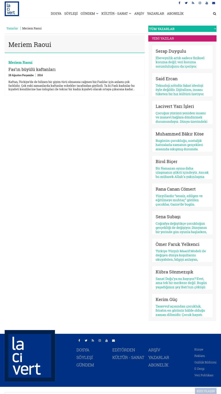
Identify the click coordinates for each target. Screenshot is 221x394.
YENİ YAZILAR (163, 38)
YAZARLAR (155, 13)
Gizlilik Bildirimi (205, 362)
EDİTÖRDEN (123, 349)
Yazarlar (12, 28)
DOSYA (56, 13)
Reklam (199, 356)
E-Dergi (199, 369)
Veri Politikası (203, 375)
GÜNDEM (88, 13)
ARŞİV (139, 13)
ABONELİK (175, 13)
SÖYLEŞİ (71, 13)
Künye (198, 349)
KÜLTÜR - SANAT (114, 13)
